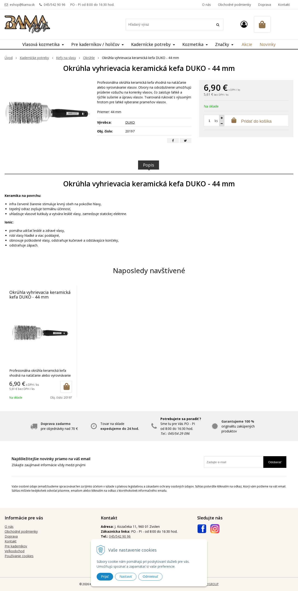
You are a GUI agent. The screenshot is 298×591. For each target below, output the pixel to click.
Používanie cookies (19, 556)
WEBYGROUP (210, 584)
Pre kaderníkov (16, 546)
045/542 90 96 (54, 4)
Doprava (264, 4)
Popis (148, 165)
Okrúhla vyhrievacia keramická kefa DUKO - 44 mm (40, 294)
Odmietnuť (150, 576)
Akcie (247, 44)
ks (216, 120)
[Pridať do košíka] (66, 387)
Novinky (268, 44)
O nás (206, 4)
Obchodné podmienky (234, 4)
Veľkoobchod (14, 551)
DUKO (130, 122)
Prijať (105, 576)
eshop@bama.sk (22, 4)
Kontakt (284, 4)
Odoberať (274, 462)
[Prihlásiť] (243, 24)
